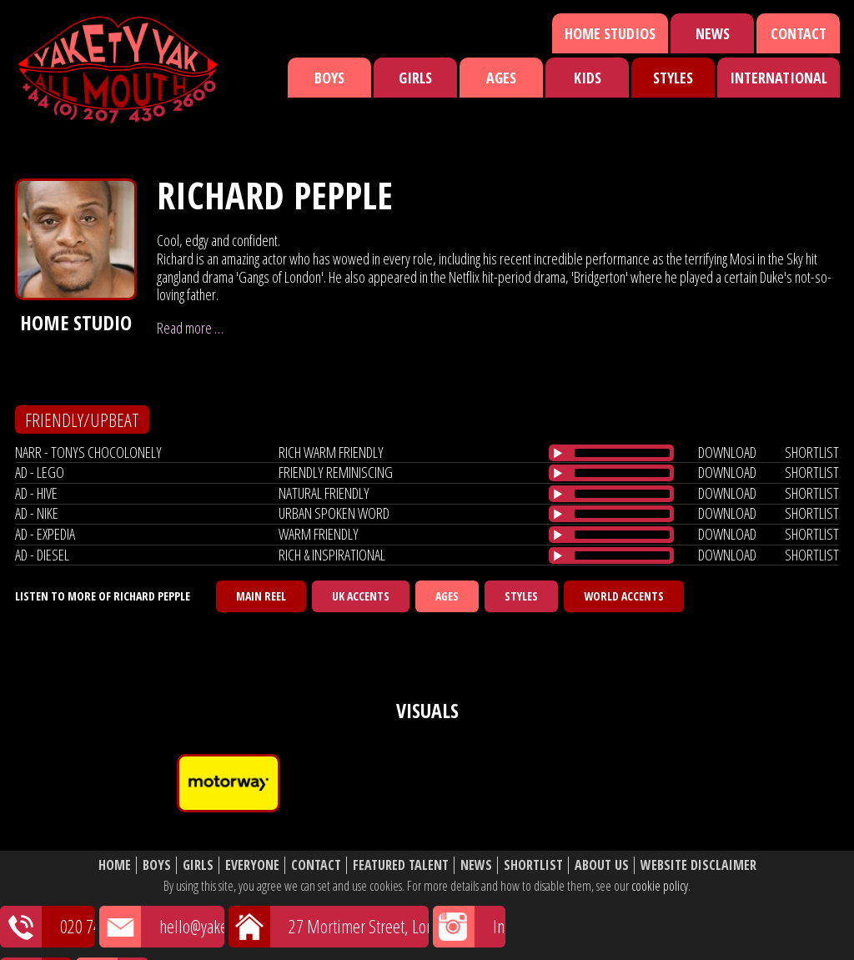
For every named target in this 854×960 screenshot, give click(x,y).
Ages (501, 78)
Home (114, 865)
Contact (798, 33)
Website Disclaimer (698, 865)
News (713, 33)
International (778, 78)
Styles (673, 78)
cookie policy (659, 886)
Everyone (252, 865)
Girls (415, 78)
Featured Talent (401, 865)
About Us (602, 865)
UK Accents (360, 596)
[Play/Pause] (558, 453)
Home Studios (610, 33)
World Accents (624, 596)
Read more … (190, 328)
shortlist (812, 452)
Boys (329, 78)
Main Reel (261, 596)
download (727, 452)
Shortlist (533, 865)
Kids (587, 78)
